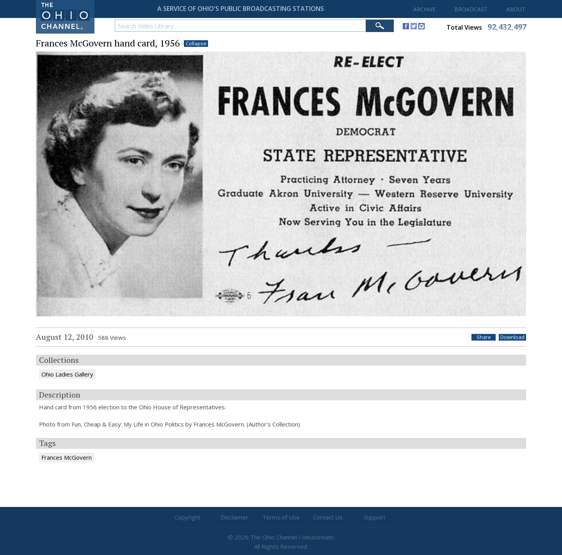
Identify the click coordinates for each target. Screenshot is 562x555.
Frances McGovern (66, 457)
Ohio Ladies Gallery (67, 374)
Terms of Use (281, 517)
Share (484, 337)
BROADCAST (470, 9)
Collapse (196, 43)
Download (512, 337)
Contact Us (328, 517)
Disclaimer (234, 517)
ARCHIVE (424, 9)
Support (375, 517)
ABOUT (515, 9)
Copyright (187, 517)
